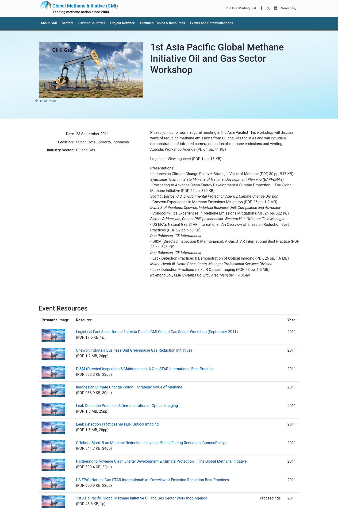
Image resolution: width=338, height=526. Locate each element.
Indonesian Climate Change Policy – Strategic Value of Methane (129, 387)
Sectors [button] (67, 23)
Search (288, 8)
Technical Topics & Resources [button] (162, 23)
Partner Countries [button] (91, 23)
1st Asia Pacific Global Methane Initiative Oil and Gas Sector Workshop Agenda (141, 498)
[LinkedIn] (276, 8)
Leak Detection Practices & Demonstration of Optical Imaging (127, 405)
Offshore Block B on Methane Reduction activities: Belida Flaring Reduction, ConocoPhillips (151, 443)
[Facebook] (261, 8)
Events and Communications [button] (211, 23)
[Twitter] (268, 8)
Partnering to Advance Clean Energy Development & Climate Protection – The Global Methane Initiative (161, 461)
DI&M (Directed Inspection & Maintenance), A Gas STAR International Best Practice (144, 369)
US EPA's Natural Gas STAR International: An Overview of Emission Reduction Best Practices (152, 480)
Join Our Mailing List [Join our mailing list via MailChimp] (240, 8)
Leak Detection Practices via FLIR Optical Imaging (117, 424)
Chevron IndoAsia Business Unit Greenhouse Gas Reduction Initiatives (134, 350)
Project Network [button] (122, 23)
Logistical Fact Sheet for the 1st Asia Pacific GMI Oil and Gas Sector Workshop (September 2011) (157, 332)
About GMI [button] (49, 23)
